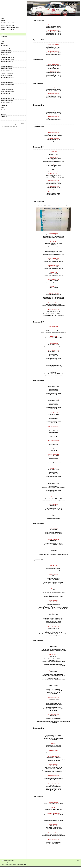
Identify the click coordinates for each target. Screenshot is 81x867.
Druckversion (6, 860)
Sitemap (12, 860)
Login (78, 860)
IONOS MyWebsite (18, 864)
